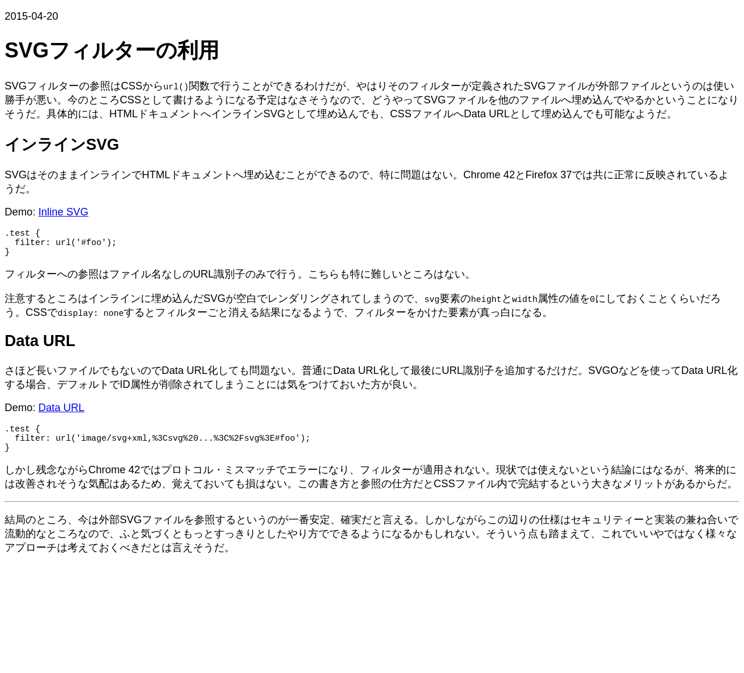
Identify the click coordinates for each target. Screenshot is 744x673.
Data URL (61, 414)
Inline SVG (63, 212)
